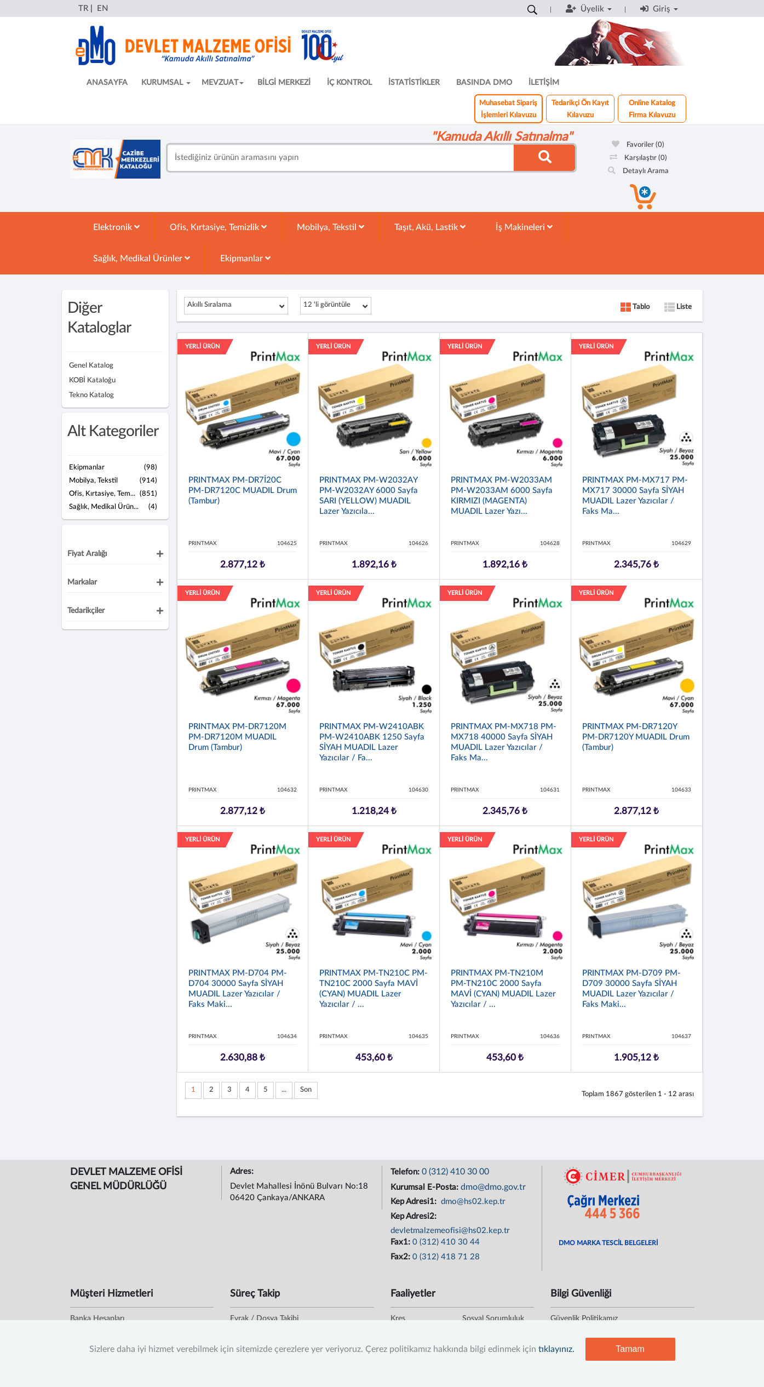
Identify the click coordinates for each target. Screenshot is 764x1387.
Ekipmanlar (245, 258)
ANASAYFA (107, 83)
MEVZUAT (223, 83)
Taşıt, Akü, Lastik (430, 227)
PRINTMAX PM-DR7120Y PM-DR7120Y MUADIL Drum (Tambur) (636, 737)
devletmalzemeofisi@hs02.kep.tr (450, 1230)
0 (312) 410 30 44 (446, 1242)
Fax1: (401, 1242)
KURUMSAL (166, 83)
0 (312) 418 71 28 (446, 1257)
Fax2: (401, 1257)
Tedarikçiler (86, 611)
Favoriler (638, 144)
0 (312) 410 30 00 (455, 1171)
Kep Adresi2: (414, 1216)
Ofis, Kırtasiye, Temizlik (218, 227)
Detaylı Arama (638, 171)
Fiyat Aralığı (87, 554)
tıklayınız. (556, 1349)
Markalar (82, 582)
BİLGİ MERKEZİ (284, 83)
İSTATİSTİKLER (414, 83)
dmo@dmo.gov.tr (493, 1187)
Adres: (243, 1171)
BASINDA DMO (484, 83)
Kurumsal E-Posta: (425, 1187)
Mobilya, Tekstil (330, 227)
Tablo (635, 307)
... (284, 1089)
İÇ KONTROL (349, 83)
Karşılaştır (638, 158)
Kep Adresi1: (414, 1201)
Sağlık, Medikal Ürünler (141, 258)
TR (83, 8)
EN (102, 8)
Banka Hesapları (97, 1318)
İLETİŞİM (544, 83)
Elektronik (116, 227)
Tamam (630, 1349)
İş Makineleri (524, 227)
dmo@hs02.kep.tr (472, 1201)
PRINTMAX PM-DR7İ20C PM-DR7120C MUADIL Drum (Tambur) (242, 490)
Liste (678, 307)
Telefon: (406, 1172)
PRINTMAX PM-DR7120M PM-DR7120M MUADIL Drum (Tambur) (237, 737)
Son (306, 1089)
